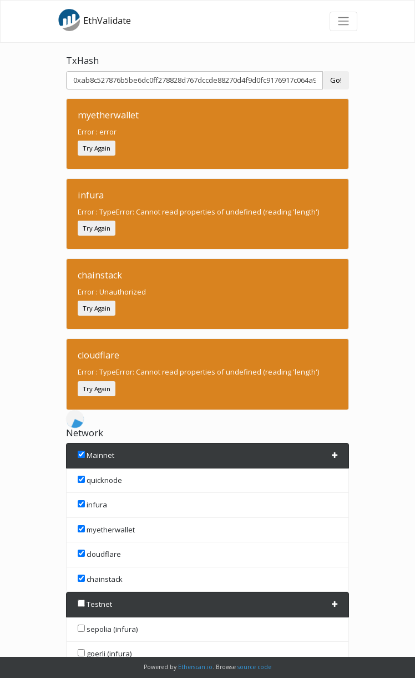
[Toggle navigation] (343, 21)
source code (254, 667)
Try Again (96, 148)
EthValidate (94, 20)
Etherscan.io (195, 667)
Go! (336, 80)
